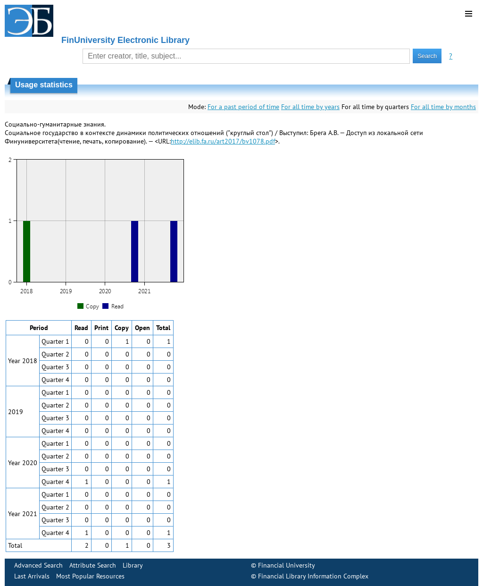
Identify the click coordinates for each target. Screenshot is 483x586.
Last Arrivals (32, 576)
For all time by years (310, 106)
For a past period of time (243, 106)
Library (133, 565)
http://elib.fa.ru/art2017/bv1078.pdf (223, 141)
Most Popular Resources (90, 576)
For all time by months (443, 106)
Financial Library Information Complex (313, 576)
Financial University (286, 565)
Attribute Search (92, 565)
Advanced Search (38, 565)
